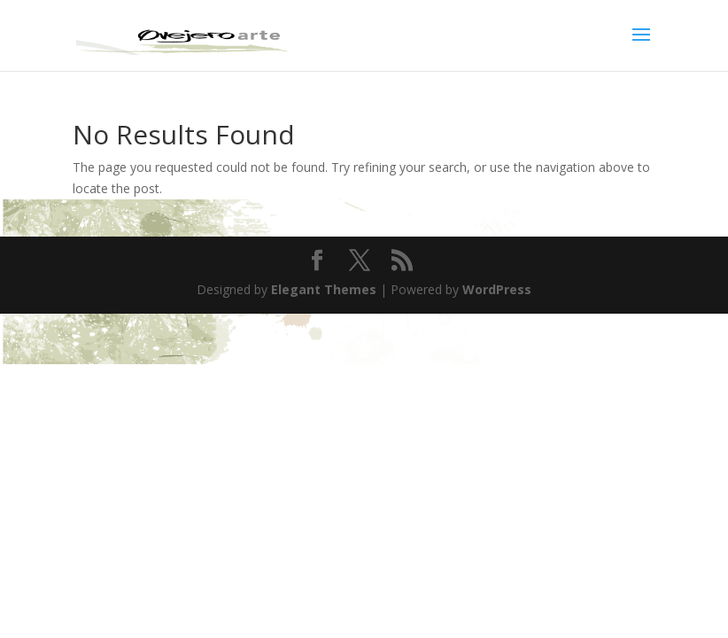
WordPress (496, 289)
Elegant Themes (323, 289)
